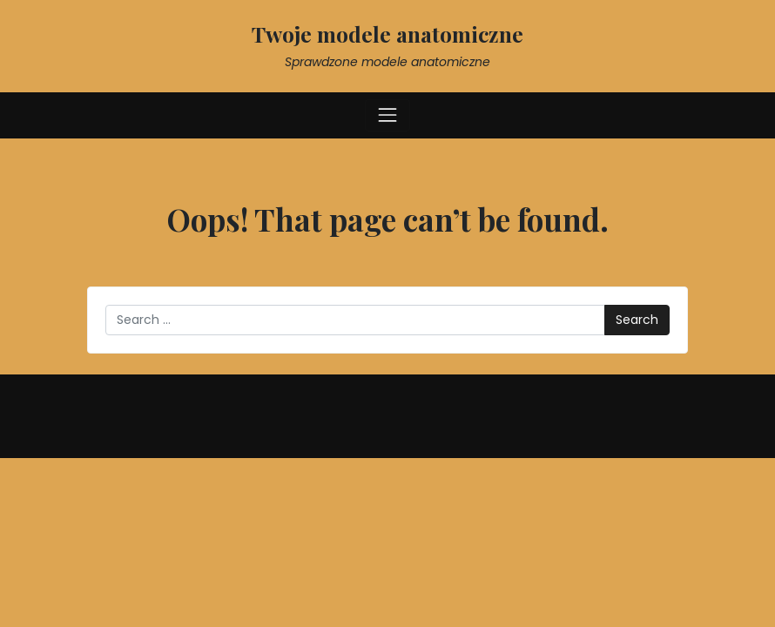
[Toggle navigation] (387, 115)
